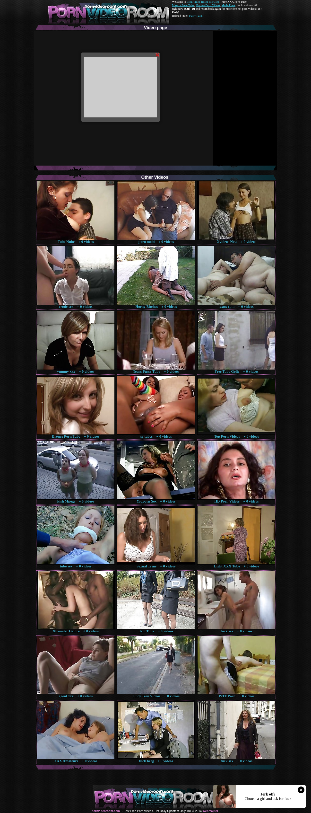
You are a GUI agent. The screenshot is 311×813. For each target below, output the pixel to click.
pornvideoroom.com (106, 811)
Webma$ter (210, 811)
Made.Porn (228, 5)
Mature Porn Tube (183, 5)
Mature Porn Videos (208, 5)
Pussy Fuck (195, 15)
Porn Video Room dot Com (203, 1)
